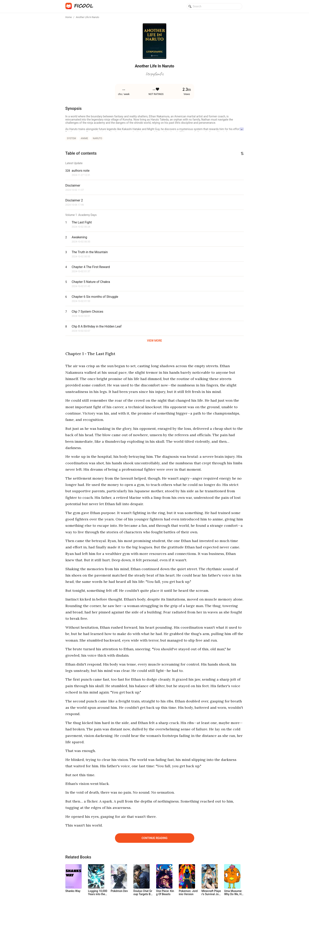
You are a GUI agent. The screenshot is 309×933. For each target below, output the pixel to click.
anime (84, 138)
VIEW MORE (154, 340)
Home (68, 17)
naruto (97, 138)
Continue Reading (154, 838)
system (71, 138)
